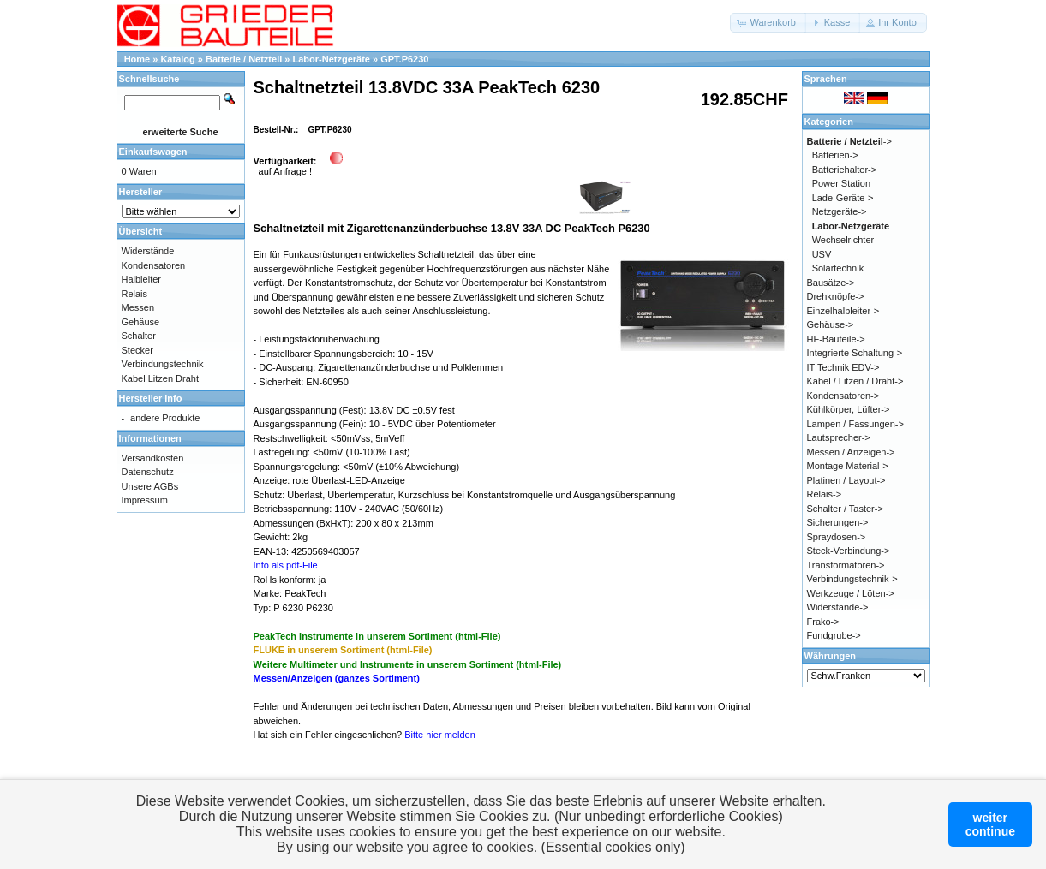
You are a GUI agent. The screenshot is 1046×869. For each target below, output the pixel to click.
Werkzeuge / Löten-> (850, 593)
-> (849, 141)
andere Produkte (165, 418)
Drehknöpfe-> (835, 296)
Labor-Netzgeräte (330, 59)
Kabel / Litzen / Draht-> (855, 381)
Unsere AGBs (150, 486)
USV (822, 254)
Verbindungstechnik (163, 364)
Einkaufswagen (153, 151)
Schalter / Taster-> (845, 508)
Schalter (139, 335)
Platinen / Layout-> (846, 480)
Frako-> (823, 621)
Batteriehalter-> (844, 169)
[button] (768, 23)
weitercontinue (990, 824)
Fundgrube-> (834, 635)
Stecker (137, 350)
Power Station (841, 183)
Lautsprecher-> (838, 437)
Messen (138, 307)
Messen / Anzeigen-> (851, 452)
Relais (135, 294)
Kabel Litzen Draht (161, 378)
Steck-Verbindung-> (848, 550)
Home (137, 59)
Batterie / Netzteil (244, 59)
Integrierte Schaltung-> (855, 353)
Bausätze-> (831, 282)
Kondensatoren (154, 265)
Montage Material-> (847, 466)
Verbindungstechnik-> (852, 579)
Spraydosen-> (836, 537)
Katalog (177, 59)
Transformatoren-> (846, 565)
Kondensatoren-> (843, 395)
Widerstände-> (838, 607)
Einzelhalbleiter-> (843, 311)
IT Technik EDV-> (843, 367)
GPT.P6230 (404, 59)
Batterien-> (835, 155)
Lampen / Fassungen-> (855, 424)
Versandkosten (153, 458)
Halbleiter (141, 279)
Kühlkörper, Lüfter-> (848, 409)
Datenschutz (148, 472)
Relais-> (824, 494)
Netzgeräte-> (839, 211)
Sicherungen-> (838, 522)
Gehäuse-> (830, 324)
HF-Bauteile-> (836, 339)
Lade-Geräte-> (843, 198)
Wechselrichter (843, 240)
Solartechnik (838, 268)
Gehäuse (141, 322)
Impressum (145, 500)
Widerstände (148, 251)
